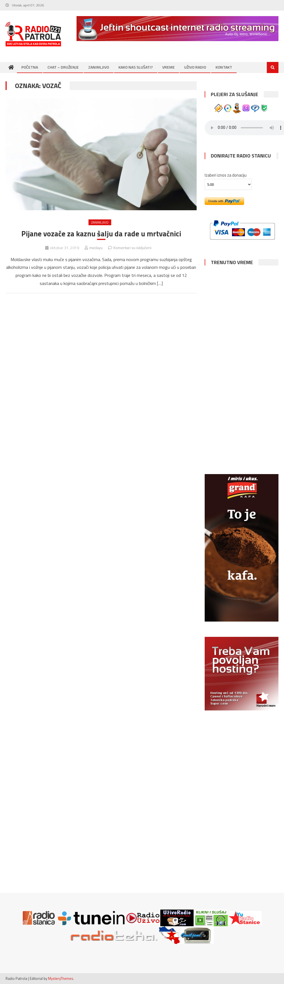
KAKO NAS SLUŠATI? (135, 67)
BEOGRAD (241, 340)
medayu (96, 248)
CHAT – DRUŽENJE (63, 67)
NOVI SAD (241, 292)
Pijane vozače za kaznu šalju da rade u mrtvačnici (101, 234)
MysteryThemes (60, 978)
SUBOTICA (241, 438)
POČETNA (29, 67)
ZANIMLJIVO (98, 67)
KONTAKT (223, 67)
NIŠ (241, 389)
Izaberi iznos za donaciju (226, 175)
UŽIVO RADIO (195, 67)
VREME (168, 67)
